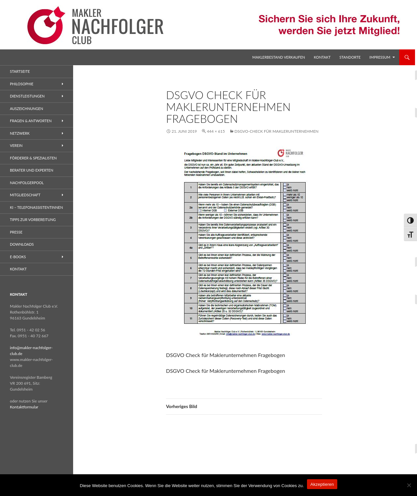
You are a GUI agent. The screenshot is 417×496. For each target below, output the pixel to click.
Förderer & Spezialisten (33, 158)
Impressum (380, 57)
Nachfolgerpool (27, 182)
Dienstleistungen (27, 96)
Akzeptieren (322, 484)
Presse (16, 232)
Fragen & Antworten (31, 121)
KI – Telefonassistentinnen (36, 207)
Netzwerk (20, 133)
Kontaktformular (24, 406)
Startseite (20, 71)
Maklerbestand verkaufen (278, 57)
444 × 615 (216, 131)
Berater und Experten (31, 170)
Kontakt (322, 57)
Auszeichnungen (26, 108)
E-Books (18, 257)
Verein (16, 145)
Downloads (22, 244)
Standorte (350, 57)
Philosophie (21, 84)
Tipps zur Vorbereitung (33, 219)
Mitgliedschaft (25, 195)
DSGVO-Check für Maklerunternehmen (277, 131)
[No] (408, 485)
